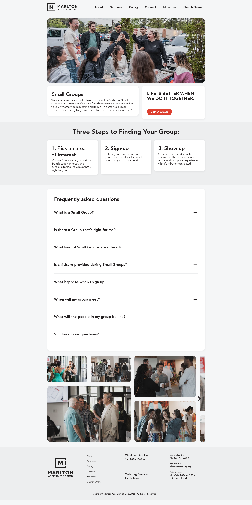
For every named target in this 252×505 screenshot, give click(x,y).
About (90, 456)
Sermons (91, 461)
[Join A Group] (159, 112)
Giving (90, 466)
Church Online (94, 481)
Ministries (91, 476)
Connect (91, 471)
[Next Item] (199, 398)
